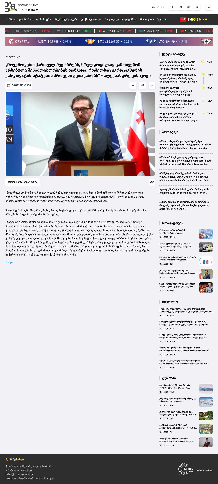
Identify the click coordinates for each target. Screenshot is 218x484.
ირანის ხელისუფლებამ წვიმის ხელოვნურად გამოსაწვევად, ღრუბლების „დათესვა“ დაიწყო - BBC (185, 310)
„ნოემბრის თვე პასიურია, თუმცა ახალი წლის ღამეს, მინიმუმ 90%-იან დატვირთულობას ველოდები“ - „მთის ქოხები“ (178, 413)
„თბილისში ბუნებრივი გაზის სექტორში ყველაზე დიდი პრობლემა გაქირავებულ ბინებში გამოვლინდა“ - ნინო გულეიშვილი (178, 272)
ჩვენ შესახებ (14, 459)
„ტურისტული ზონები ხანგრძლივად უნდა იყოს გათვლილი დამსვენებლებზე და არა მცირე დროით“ (177, 400)
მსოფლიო (147, 19)
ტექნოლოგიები (91, 19)
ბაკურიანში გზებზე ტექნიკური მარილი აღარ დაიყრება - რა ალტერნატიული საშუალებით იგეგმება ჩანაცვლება (174, 386)
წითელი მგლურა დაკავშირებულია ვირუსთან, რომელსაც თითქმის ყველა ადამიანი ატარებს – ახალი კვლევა (183, 323)
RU (163, 7)
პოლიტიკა (112, 19)
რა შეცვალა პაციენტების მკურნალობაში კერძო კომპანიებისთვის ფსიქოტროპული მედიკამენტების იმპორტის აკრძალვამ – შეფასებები (177, 231)
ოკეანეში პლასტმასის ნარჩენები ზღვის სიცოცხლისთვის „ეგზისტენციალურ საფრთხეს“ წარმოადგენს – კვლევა (184, 349)
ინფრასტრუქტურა (66, 19)
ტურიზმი (169, 378)
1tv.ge (9, 262)
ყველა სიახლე (173, 54)
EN (158, 7)
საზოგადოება (172, 223)
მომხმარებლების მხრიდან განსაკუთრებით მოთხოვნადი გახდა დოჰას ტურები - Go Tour (177, 426)
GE (153, 7)
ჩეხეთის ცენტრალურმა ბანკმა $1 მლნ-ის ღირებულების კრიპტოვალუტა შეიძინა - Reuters (184, 362)
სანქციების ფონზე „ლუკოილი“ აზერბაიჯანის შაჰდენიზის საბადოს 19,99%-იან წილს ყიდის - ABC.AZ (183, 336)
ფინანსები (43, 19)
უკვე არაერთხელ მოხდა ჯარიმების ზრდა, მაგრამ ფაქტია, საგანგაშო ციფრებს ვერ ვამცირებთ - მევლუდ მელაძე (177, 285)
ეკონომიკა (26, 19)
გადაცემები (129, 19)
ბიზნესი (11, 19)
